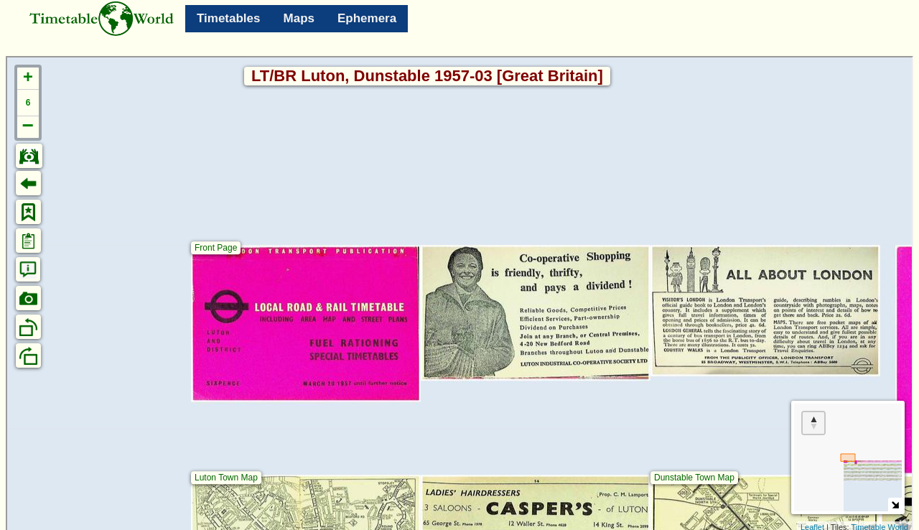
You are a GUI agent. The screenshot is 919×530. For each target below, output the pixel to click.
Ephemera (366, 18)
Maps (299, 18)
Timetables (229, 18)
